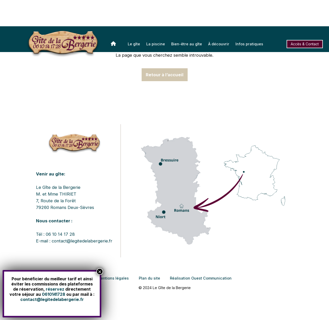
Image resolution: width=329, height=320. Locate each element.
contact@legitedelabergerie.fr (82, 240)
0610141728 (53, 294)
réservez (55, 289)
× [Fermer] (100, 271)
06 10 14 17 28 (60, 234)
